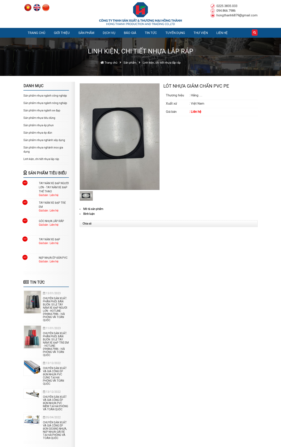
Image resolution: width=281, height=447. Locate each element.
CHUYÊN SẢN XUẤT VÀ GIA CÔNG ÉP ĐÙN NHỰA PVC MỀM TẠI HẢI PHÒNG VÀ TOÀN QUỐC (55, 403)
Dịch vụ (109, 33)
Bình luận (89, 213)
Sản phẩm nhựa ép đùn (37, 132)
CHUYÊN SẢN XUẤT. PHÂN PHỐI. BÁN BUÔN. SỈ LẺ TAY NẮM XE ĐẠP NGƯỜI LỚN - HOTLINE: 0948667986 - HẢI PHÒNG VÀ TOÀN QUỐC (55, 309)
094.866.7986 (226, 10)
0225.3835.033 (226, 6)
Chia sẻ (87, 223)
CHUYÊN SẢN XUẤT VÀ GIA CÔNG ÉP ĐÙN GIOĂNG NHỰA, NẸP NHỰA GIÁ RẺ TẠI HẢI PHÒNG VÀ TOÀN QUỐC (55, 430)
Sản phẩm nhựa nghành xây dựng (44, 140)
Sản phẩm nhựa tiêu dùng (39, 117)
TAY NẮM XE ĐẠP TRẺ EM (52, 204)
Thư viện (201, 33)
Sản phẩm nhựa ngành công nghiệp (45, 95)
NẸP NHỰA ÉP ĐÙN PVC (53, 257)
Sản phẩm (86, 33)
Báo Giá (130, 33)
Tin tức (151, 33)
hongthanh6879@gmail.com (237, 15)
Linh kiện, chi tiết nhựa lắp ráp (41, 159)
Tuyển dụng (175, 33)
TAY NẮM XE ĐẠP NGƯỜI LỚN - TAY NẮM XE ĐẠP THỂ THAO (54, 187)
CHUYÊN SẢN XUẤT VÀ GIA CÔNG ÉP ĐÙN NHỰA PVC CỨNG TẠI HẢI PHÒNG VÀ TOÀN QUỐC (55, 376)
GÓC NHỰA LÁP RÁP (51, 221)
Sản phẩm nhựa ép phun (38, 125)
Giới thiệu (62, 33)
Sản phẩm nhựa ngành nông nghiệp (45, 103)
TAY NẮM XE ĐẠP (49, 239)
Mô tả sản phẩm (93, 209)
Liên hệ (222, 33)
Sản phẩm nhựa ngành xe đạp (41, 110)
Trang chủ (36, 33)
